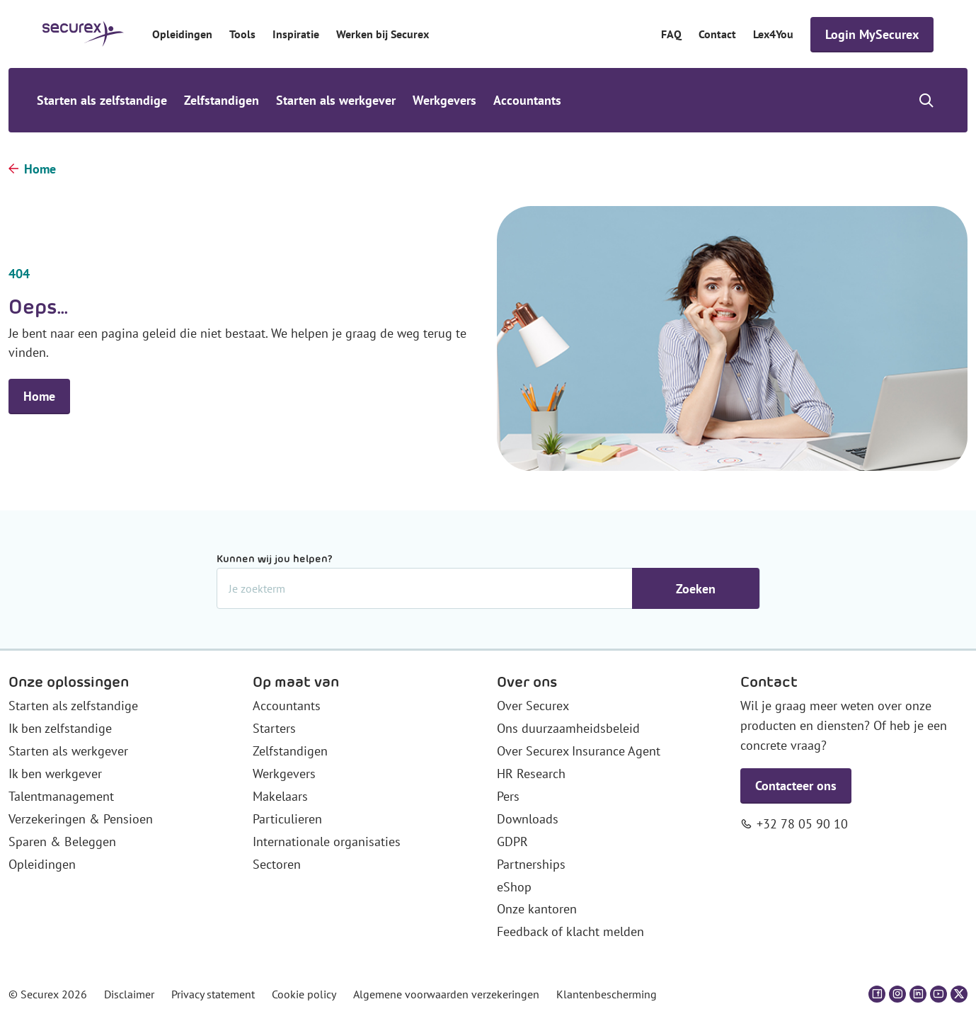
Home (40, 169)
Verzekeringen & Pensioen (80, 819)
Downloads (527, 819)
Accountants (527, 100)
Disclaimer (129, 994)
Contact (717, 34)
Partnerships (531, 864)
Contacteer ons (796, 785)
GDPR (512, 841)
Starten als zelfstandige (102, 100)
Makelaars (280, 796)
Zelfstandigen (221, 100)
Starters (274, 728)
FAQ (671, 34)
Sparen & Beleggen (62, 841)
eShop (514, 887)
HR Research (531, 773)
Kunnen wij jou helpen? (275, 558)
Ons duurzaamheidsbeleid (568, 728)
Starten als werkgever (336, 100)
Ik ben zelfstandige (60, 728)
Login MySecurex (872, 34)
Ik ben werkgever (55, 773)
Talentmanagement (61, 796)
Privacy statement (213, 994)
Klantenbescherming (606, 994)
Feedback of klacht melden (570, 931)
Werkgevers (444, 100)
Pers (508, 796)
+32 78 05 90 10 (802, 824)
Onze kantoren (537, 909)
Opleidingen (182, 34)
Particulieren (287, 819)
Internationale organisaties (327, 841)
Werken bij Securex (382, 34)
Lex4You (773, 34)
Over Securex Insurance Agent (578, 751)
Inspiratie (295, 34)
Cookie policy (304, 994)
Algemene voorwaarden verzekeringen (446, 994)
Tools (242, 34)
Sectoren (277, 864)
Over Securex (533, 705)
